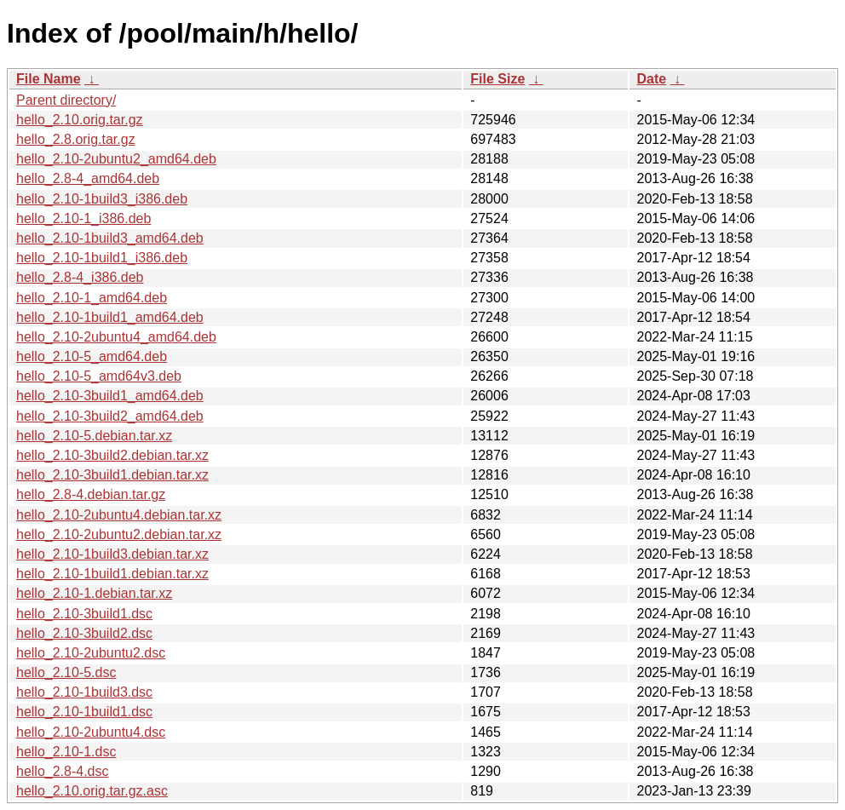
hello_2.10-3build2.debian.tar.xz (112, 455)
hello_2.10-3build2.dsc (84, 633)
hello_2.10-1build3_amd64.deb (110, 238)
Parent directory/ (66, 100)
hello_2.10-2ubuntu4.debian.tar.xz (118, 515)
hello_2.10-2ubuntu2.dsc (90, 653)
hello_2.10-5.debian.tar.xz (94, 435)
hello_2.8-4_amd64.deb (87, 178)
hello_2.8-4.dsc (62, 771)
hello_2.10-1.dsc (66, 751)
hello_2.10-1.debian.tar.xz (94, 593)
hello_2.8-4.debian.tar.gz (90, 494)
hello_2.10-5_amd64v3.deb (98, 376)
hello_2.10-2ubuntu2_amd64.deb (116, 159)
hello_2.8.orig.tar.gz (75, 139)
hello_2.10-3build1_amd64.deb (110, 395)
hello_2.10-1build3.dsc (84, 692)
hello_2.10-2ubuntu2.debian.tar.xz (118, 534)
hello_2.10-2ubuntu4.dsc (90, 732)
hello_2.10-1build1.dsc (84, 711)
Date (651, 79)
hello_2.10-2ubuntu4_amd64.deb (116, 337)
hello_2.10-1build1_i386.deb (101, 257)
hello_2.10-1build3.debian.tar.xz (112, 554)
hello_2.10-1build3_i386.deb (101, 199)
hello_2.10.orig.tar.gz (79, 119)
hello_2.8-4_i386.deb (79, 277)
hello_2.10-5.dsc (66, 672)
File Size (497, 79)
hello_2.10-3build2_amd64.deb (110, 416)
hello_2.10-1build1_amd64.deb (110, 317)
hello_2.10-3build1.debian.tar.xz (112, 475)
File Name (48, 79)
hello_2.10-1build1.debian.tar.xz (112, 573)
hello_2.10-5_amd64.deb (91, 356)
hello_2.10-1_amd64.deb (91, 297)
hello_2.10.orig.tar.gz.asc (92, 791)
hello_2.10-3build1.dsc (84, 613)
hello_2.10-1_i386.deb (83, 218)
